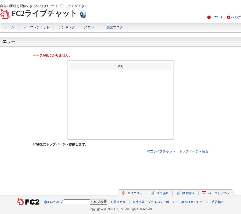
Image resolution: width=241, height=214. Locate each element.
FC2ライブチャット (44, 13)
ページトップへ (218, 193)
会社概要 (139, 202)
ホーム (9, 27)
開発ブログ (114, 27)
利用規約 (162, 193)
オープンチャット (36, 27)
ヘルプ (236, 17)
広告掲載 (218, 202)
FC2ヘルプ (55, 202)
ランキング (66, 27)
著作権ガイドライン (194, 202)
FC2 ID (217, 17)
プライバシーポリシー (163, 202)
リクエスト (135, 193)
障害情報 (188, 193)
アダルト (90, 27)
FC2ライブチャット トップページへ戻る (177, 151)
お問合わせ (118, 202)
